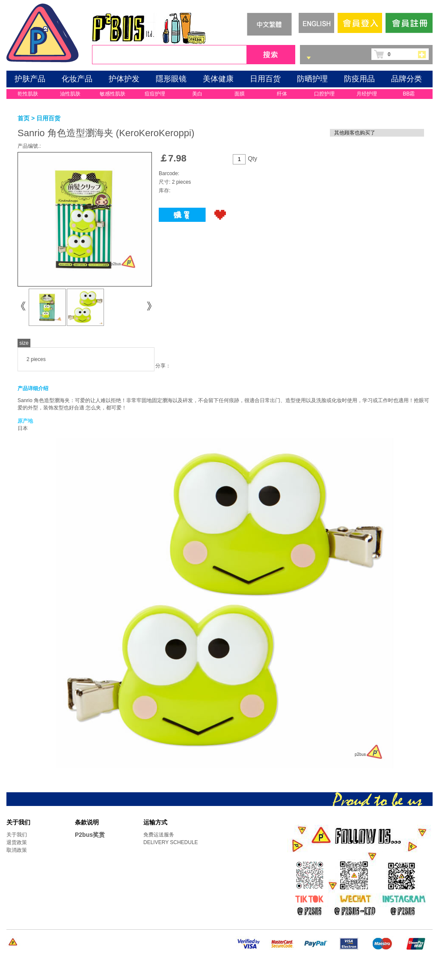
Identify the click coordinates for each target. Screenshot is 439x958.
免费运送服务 (158, 835)
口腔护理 (324, 94)
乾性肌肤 (28, 94)
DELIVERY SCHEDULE (170, 842)
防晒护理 (312, 79)
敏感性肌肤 (112, 94)
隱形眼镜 (171, 79)
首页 (24, 118)
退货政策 (16, 842)
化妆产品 (77, 79)
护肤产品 (30, 79)
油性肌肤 (70, 94)
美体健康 (218, 79)
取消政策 (16, 850)
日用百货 (265, 79)
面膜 (239, 94)
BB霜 (409, 94)
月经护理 (366, 94)
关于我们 (16, 835)
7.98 (177, 158)
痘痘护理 (155, 94)
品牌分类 (406, 79)
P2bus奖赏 (90, 834)
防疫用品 (359, 79)
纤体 (282, 94)
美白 (197, 94)
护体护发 (124, 79)
